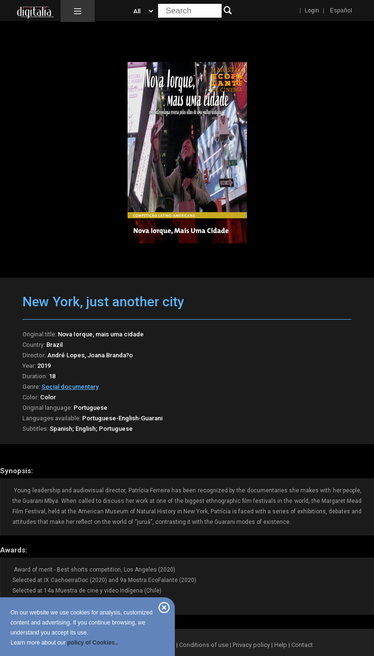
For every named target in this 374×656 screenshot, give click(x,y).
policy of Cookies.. (92, 642)
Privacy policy (251, 644)
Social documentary (70, 386)
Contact (302, 644)
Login (312, 10)
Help (280, 644)
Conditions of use (204, 644)
